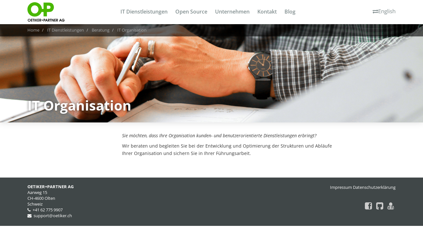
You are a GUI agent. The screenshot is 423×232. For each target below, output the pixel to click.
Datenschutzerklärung (374, 187)
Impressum (341, 187)
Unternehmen (232, 11)
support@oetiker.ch (53, 215)
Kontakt (267, 11)
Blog (289, 11)
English (384, 11)
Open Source (191, 11)
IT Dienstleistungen (144, 11)
